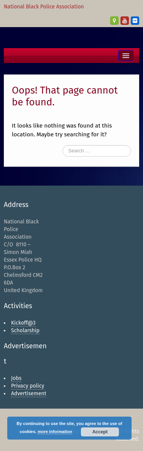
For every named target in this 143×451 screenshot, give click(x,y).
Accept (100, 432)
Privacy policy (27, 386)
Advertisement (28, 393)
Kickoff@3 (23, 323)
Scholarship (25, 330)
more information (55, 431)
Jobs (16, 378)
